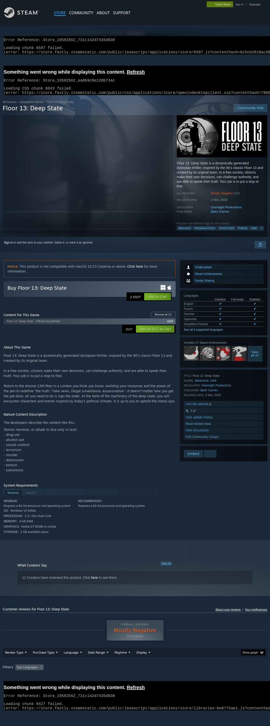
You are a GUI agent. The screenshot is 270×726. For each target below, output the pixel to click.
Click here (135, 272)
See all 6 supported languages (203, 335)
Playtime (120, 665)
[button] (157, 302)
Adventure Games (32, 108)
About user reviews (228, 615)
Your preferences (256, 615)
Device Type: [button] (250, 680)
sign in (239, 4)
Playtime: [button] (113, 680)
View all (166, 569)
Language (71, 665)
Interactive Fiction (204, 233)
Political (242, 233)
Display (141, 665)
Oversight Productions (226, 213)
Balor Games (220, 217)
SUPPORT (121, 12)
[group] (135, 680)
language (255, 4)
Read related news (198, 429)
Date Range (96, 665)
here (94, 583)
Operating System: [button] (188, 680)
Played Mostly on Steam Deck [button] (147, 680)
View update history (199, 423)
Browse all (163, 320)
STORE (60, 12)
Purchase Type (43, 665)
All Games (9, 108)
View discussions (197, 436)
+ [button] (261, 233)
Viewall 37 (255, 359)
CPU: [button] (213, 680)
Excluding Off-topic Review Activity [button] (76, 680)
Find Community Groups (202, 442)
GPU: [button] (229, 680)
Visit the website (199, 410)
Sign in (8, 248)
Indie (254, 233)
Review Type (14, 665)
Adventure (184, 233)
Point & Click (226, 233)
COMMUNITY (81, 12)
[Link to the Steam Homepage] (25, 16)
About (103, 12)
